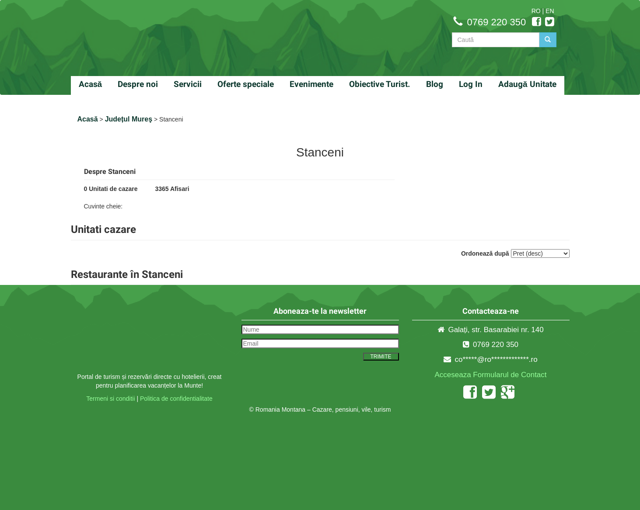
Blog (434, 84)
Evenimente (311, 84)
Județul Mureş (128, 119)
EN (550, 10)
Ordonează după (485, 253)
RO (536, 10)
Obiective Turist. (379, 84)
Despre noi (138, 84)
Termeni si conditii (110, 398)
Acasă (90, 84)
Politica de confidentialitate (176, 398)
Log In (471, 84)
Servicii (188, 84)
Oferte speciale (245, 84)
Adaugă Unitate (527, 84)
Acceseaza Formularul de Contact (490, 375)
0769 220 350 (496, 22)
